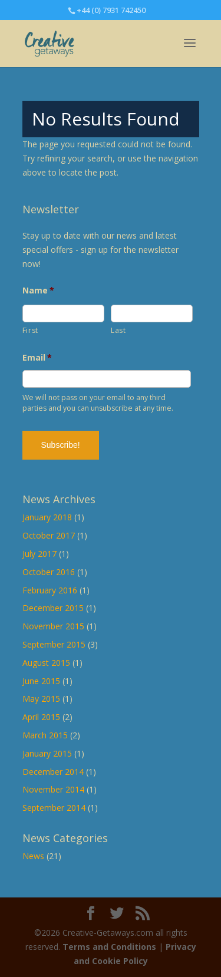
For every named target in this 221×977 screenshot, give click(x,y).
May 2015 (41, 698)
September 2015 (53, 644)
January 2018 (47, 517)
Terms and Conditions (109, 946)
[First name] (63, 313)
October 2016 (48, 571)
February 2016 (49, 590)
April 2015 (41, 716)
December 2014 (53, 771)
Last (118, 330)
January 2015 (47, 753)
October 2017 (48, 535)
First (30, 330)
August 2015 (46, 662)
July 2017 (39, 553)
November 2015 (53, 626)
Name (38, 290)
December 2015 (53, 607)
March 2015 (45, 735)
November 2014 (53, 789)
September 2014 (53, 807)
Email (37, 357)
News (33, 856)
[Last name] (152, 313)
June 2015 (41, 680)
